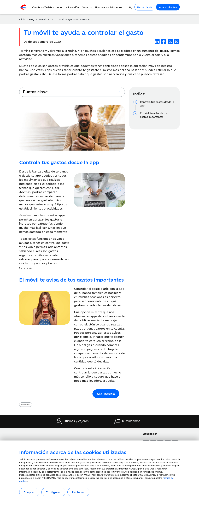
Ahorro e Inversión (68, 7)
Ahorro (25, 404)
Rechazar (78, 492)
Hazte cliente (144, 7)
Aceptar (29, 492)
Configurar (53, 492)
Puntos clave (35, 91)
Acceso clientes (168, 7)
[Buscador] (130, 7)
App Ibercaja (106, 394)
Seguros (87, 7)
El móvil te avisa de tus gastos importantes (153, 114)
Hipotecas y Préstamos (108, 7)
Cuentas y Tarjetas (43, 7)
